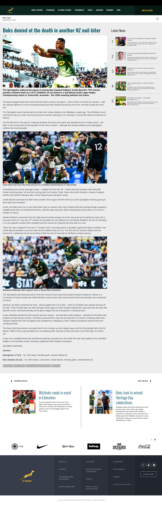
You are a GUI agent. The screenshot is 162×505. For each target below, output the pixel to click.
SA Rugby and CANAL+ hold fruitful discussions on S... (138, 98)
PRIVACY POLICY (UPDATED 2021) (92, 488)
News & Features (37, 10)
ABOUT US (63, 462)
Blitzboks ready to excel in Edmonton (55, 395)
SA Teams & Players (64, 10)
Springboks (50, 10)
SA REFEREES (118, 462)
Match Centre (147, 10)
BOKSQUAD (99, 10)
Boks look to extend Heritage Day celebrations (129, 397)
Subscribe (148, 474)
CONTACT (62, 469)
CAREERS (116, 477)
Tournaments (79, 10)
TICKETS (90, 10)
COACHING (90, 462)
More (118, 10)
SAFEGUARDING (119, 469)
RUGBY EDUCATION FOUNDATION (93, 470)
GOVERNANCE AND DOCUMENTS (66, 478)
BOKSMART (110, 10)
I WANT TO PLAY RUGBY (121, 484)
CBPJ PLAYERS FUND (67, 487)
